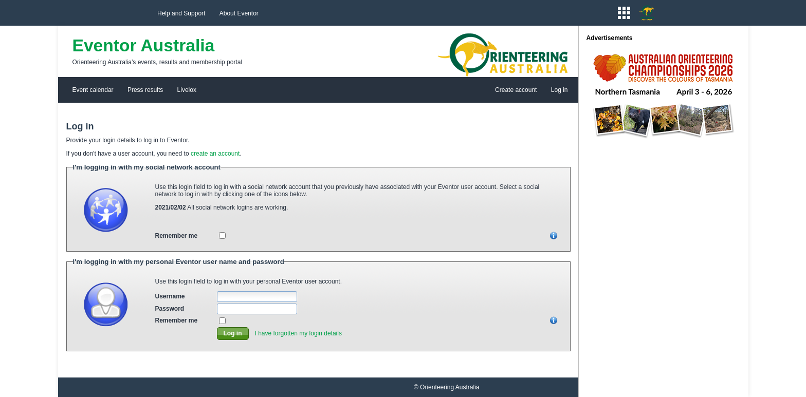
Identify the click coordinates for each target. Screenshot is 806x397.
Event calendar (93, 89)
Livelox (186, 89)
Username (170, 296)
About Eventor (239, 13)
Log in (559, 89)
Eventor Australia (143, 45)
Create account (516, 89)
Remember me (176, 235)
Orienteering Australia (449, 387)
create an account (215, 153)
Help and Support (181, 13)
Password (170, 308)
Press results (145, 89)
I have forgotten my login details (298, 333)
